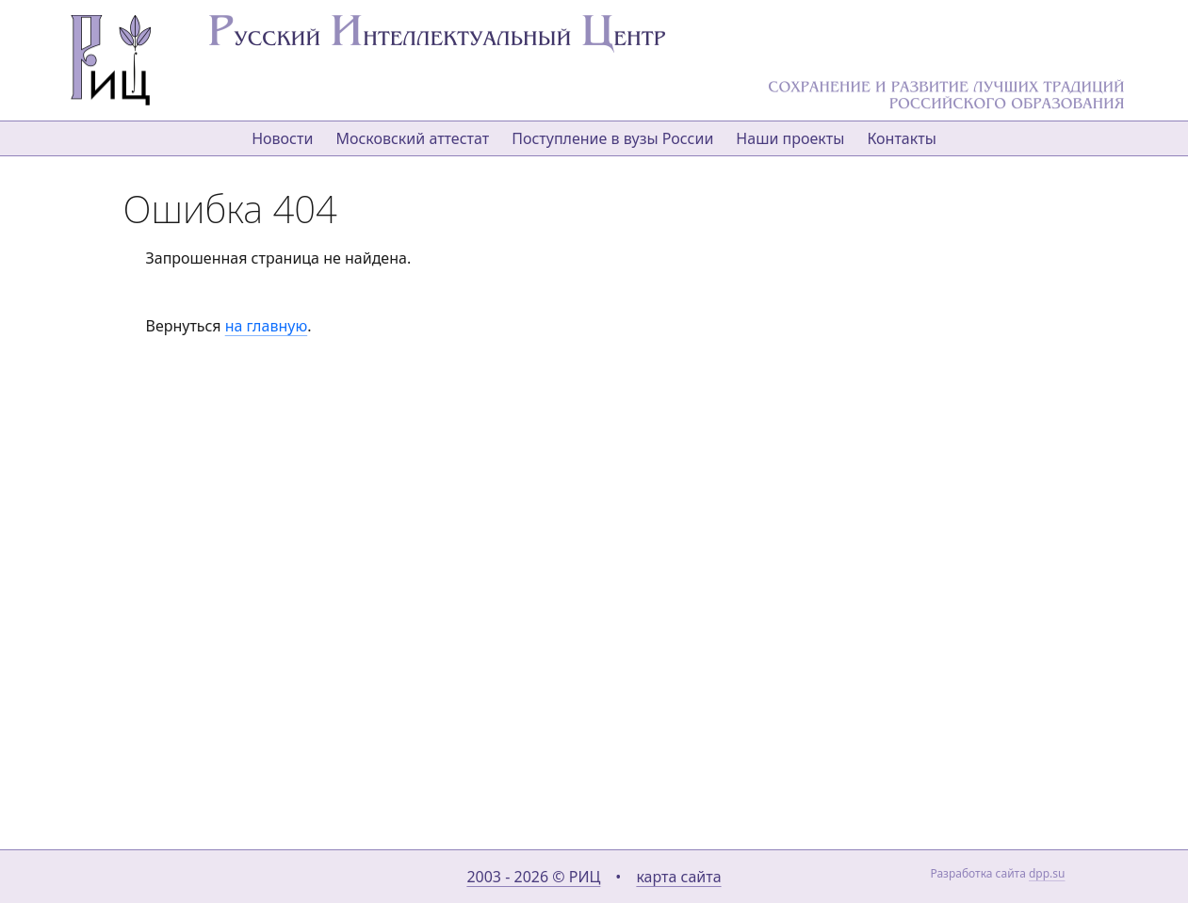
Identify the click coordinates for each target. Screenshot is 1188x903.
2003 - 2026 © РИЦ (533, 876)
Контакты (901, 138)
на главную (266, 325)
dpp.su (1047, 873)
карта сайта (678, 876)
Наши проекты (790, 138)
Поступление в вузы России (612, 138)
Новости (282, 138)
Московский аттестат (412, 138)
